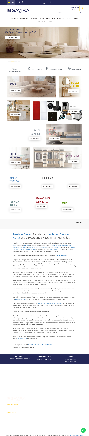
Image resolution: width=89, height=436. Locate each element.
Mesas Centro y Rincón (70, 405)
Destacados (79, 222)
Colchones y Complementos (72, 416)
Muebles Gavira (22, 234)
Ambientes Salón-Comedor (52, 413)
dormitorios (23, 247)
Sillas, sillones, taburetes (71, 407)
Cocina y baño (45, 18)
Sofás (66, 413)
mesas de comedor (55, 245)
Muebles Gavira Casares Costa (40, 344)
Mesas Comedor (69, 402)
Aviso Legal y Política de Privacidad (44, 424)
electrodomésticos (55, 249)
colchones (57, 247)
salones (26, 245)
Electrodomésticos (58, 18)
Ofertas (49, 21)
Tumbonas (48, 410)
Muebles (14, 18)
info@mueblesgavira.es (77, 435)
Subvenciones (29, 416)
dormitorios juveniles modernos (37, 247)
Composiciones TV (69, 399)
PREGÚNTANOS (12, 37)
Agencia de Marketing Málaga (47, 426)
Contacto (28, 413)
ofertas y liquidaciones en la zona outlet (50, 303)
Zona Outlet (41, 21)
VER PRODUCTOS (15, 90)
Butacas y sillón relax (70, 410)
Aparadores (68, 396)
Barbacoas (48, 408)
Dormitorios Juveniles (51, 416)
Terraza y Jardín (72, 18)
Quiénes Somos (30, 410)
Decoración (34, 18)
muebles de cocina (30, 249)
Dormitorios (23, 18)
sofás (15, 245)
